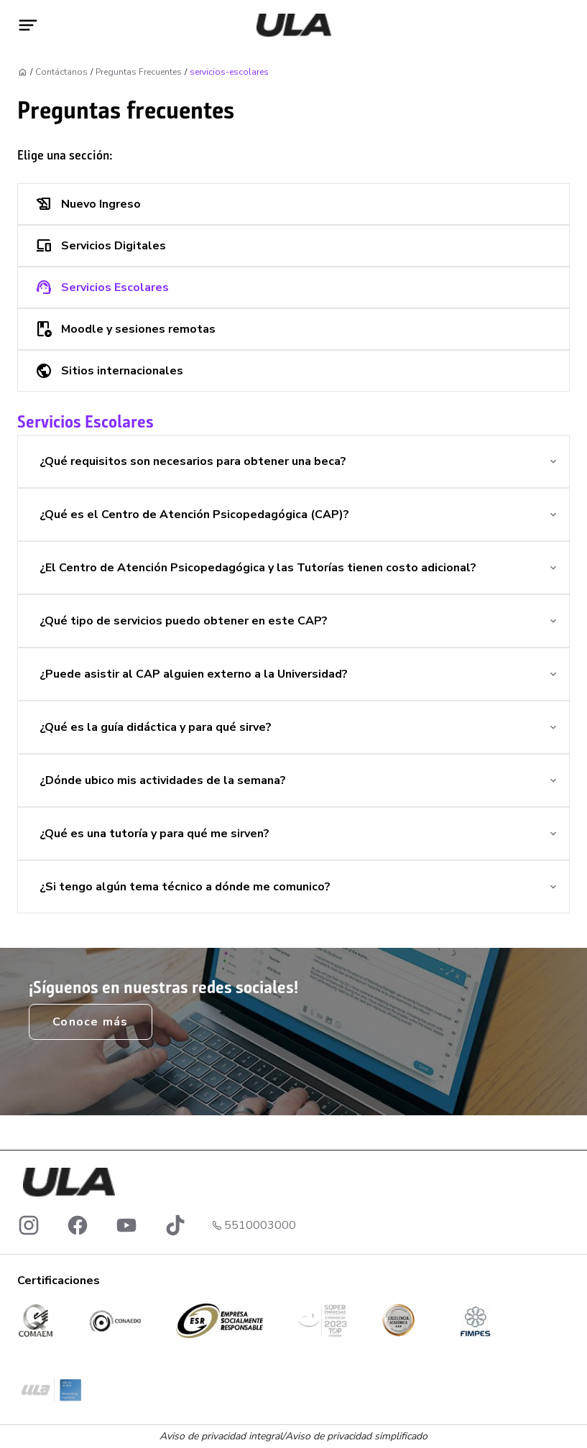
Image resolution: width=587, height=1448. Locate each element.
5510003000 (260, 1225)
